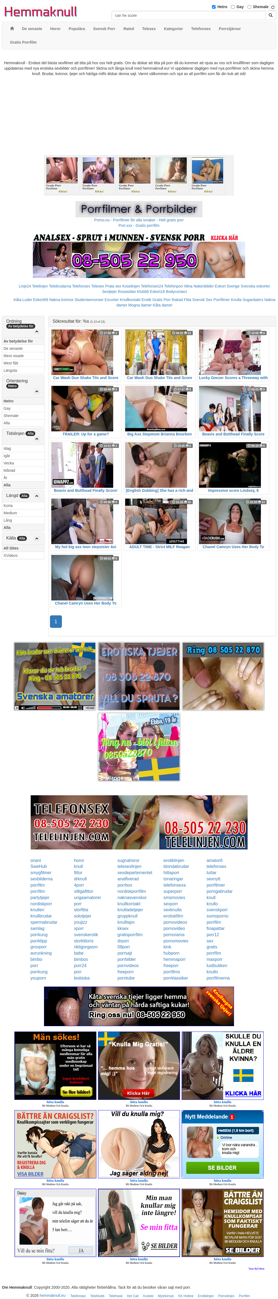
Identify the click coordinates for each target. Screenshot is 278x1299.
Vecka (9, 463)
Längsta (10, 370)
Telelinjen (40, 286)
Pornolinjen (226, 1296)
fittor (78, 872)
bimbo (36, 959)
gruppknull (128, 916)
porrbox (125, 885)
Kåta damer (162, 305)
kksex (123, 928)
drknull (80, 879)
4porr (79, 885)
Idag (7, 448)
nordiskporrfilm (132, 891)
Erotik (146, 300)
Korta (8, 505)
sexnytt (213, 879)
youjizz (80, 922)
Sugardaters (252, 300)
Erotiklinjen (206, 1296)
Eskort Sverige (227, 286)
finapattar (216, 928)
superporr (172, 891)
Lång (8, 520)
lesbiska (82, 978)
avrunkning (41, 953)
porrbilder (127, 959)
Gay (240, 7)
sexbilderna (41, 879)
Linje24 (25, 286)
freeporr (171, 965)
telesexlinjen (129, 866)
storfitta (81, 909)
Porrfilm (244, 1296)
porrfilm (37, 885)
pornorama (173, 934)
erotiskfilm (173, 916)
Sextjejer (109, 291)
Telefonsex (81, 286)
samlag (37, 928)
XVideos (11, 555)
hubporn (171, 953)
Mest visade (14, 356)
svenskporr (217, 909)
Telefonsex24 (152, 286)
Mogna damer (139, 305)
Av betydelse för (18, 341)
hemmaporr (174, 959)
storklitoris (83, 941)
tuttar (211, 872)
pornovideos (175, 922)
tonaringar (173, 879)
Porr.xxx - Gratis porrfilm (139, 225)
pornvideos (128, 965)
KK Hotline (186, 1296)
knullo (212, 903)
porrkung (39, 934)
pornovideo (174, 928)
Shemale (261, 7)
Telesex (97, 286)
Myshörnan (166, 1296)
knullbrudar (41, 916)
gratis (212, 947)
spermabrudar (44, 922)
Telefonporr (173, 286)
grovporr (38, 947)
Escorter (112, 300)
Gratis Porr (161, 300)
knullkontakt (129, 903)
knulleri (37, 909)
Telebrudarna (60, 286)
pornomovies (175, 941)
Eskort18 (157, 291)
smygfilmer (40, 872)
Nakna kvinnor (61, 300)
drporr (123, 941)
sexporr (170, 903)
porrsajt (125, 953)
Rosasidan (127, 291)
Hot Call (132, 1296)
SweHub (38, 866)
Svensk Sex (202, 300)
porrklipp (38, 941)
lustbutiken (217, 965)
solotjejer (82, 916)
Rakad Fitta (181, 300)
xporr (79, 928)
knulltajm (126, 922)
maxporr (215, 959)
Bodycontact (176, 291)
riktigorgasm (85, 947)
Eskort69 (40, 300)
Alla (7, 423)
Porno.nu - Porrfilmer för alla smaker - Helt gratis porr (139, 220)
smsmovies (174, 897)
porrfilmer (216, 885)
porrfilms (171, 972)
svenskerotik (86, 934)
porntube (126, 978)
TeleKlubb (97, 1296)
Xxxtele (148, 1296)
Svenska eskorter (255, 286)
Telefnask (116, 1296)
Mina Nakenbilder (199, 286)
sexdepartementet (135, 872)
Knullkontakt (130, 300)
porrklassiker (175, 978)
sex (210, 941)
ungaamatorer (87, 897)
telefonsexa (174, 885)
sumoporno (217, 916)
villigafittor (83, 891)
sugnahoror (129, 860)
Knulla (236, 300)
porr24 (80, 965)
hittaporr (171, 872)
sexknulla (172, 909)
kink (167, 947)
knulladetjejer (130, 909)
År (5, 478)
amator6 (215, 860)
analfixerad (128, 879)
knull (78, 866)
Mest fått (11, 363)
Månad (9, 470)
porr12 (213, 934)
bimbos (81, 959)
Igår (7, 456)
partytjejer (39, 897)
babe (79, 953)
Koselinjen (131, 286)
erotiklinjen (173, 860)
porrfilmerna (218, 978)
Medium (10, 513)
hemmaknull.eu (52, 1295)
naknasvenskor (132, 897)
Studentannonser (89, 300)
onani (35, 860)
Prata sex (113, 286)
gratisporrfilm (130, 934)
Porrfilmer (221, 300)
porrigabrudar (220, 891)
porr (77, 903)
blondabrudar (176, 866)
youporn (38, 978)
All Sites (11, 548)
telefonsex (216, 866)
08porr (124, 947)
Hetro (222, 7)
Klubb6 (143, 291)
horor (79, 860)
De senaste (13, 348)
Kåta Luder (23, 300)
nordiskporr (41, 903)
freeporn (126, 972)
